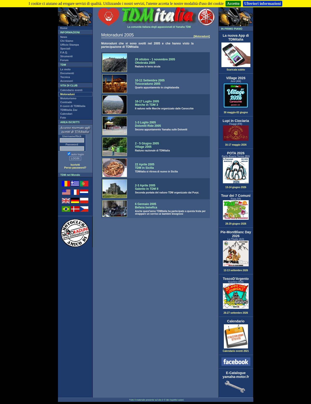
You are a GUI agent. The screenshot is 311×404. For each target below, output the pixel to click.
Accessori (66, 80)
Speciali (65, 48)
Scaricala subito (235, 68)
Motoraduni (67, 94)
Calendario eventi (71, 90)
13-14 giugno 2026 (236, 173)
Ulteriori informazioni (262, 3)
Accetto (233, 3)
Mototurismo (68, 98)
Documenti (67, 73)
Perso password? (75, 167)
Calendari (66, 113)
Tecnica (65, 77)
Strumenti (66, 56)
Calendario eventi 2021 (236, 349)
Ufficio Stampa (69, 44)
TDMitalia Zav (69, 109)
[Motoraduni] (202, 36)
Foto (63, 117)
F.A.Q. (64, 52)
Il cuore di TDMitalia (72, 106)
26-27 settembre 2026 (236, 298)
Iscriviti (75, 164)
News (63, 36)
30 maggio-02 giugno (236, 98)
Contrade (66, 102)
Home (64, 28)
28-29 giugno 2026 (236, 212)
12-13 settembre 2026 (236, 256)
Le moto (65, 69)
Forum (64, 60)
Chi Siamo (66, 40)
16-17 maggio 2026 (236, 135)
